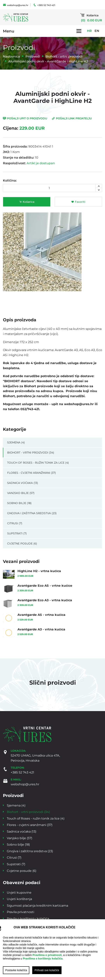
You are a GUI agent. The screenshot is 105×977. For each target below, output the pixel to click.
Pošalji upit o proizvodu (25, 118)
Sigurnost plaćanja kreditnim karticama (37, 905)
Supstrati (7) (17, 533)
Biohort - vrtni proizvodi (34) (30, 452)
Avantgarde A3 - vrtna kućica (41, 629)
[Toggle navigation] (79, 31)
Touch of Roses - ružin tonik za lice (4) (38, 462)
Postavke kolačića (16, 970)
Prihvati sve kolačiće (47, 970)
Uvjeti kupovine (19, 892)
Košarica (26, 202)
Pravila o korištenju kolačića (28, 918)
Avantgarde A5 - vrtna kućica (41, 615)
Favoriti (78, 202)
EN (97, 31)
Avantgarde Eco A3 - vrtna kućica (44, 600)
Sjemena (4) (16, 442)
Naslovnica (11, 56)
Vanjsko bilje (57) (21, 493)
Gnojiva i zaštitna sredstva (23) (32, 513)
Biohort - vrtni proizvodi (63, 56)
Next (76, 252)
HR (89, 31)
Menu (8, 30)
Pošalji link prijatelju (72, 118)
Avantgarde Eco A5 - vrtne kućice (44, 585)
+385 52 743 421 (44, 4)
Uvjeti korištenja (19, 899)
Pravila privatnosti (20, 912)
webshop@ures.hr (15, 4)
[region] (52, 948)
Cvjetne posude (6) (22, 543)
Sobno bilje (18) (19, 503)
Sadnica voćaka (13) (22, 483)
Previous (8, 252)
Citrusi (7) (14, 523)
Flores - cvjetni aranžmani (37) (31, 473)
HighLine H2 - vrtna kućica (39, 571)
